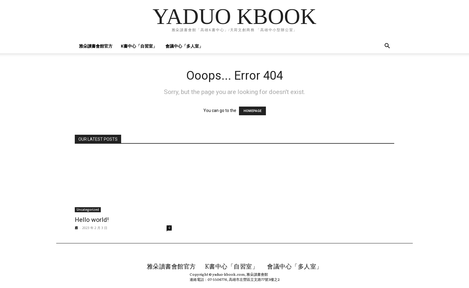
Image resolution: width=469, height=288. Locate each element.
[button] (387, 46)
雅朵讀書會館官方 (95, 46)
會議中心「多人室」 (184, 46)
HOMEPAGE (252, 111)
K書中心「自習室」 (139, 46)
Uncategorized (88, 209)
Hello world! (92, 219)
